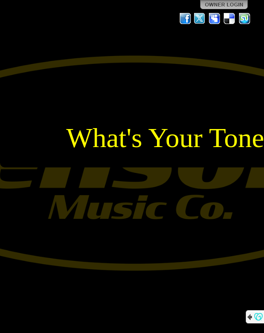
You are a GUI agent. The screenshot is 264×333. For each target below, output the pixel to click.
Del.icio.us (229, 18)
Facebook (185, 18)
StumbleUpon (244, 18)
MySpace (214, 18)
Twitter (200, 18)
